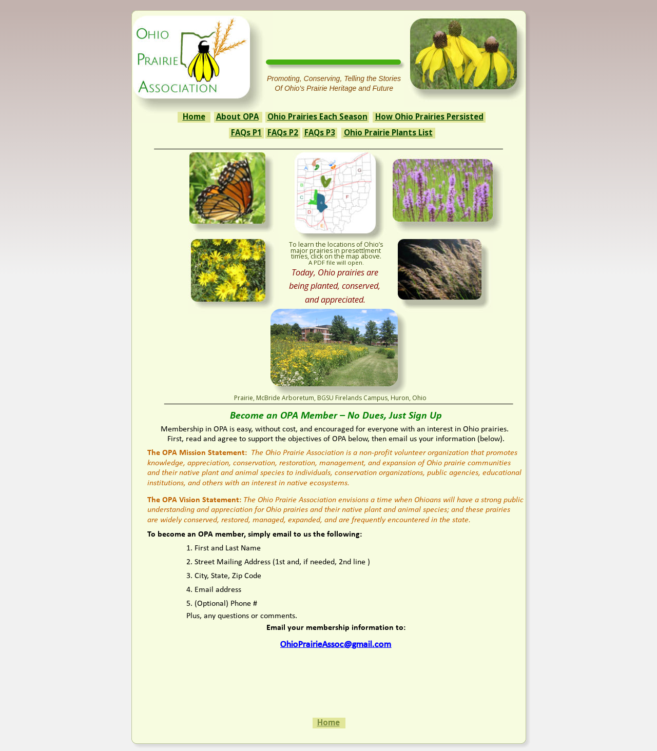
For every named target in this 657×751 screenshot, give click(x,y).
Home (328, 722)
